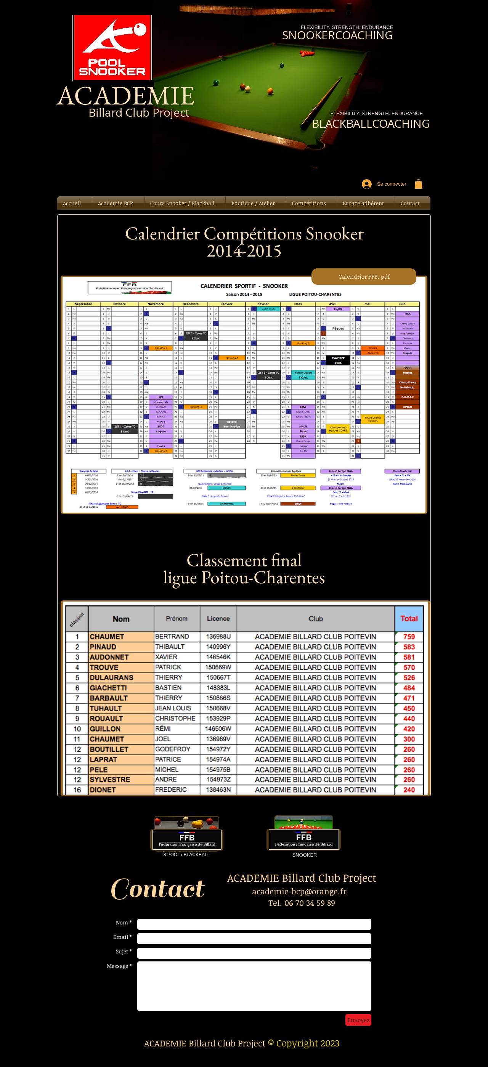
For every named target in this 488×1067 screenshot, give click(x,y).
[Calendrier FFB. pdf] (363, 276)
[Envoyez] (358, 1020)
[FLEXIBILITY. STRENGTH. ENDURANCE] (376, 114)
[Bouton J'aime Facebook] (116, 141)
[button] (418, 184)
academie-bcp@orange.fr (299, 891)
